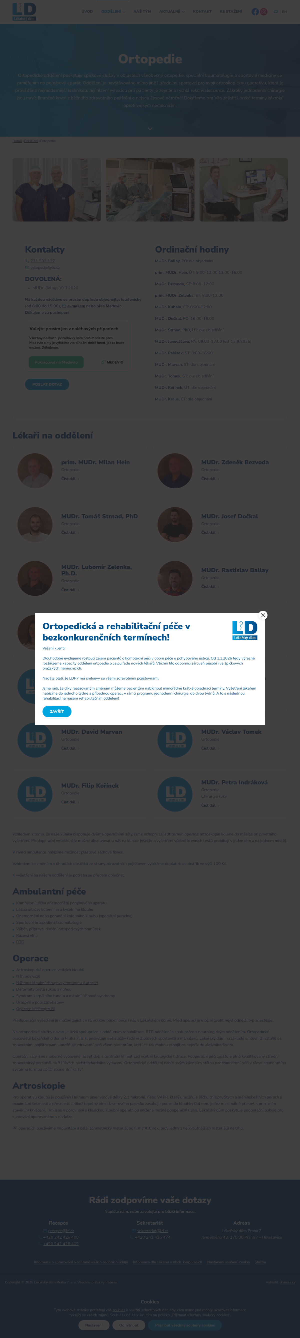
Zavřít (57, 711)
